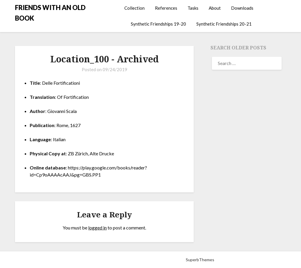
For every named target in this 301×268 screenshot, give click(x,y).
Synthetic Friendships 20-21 (224, 23)
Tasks (193, 8)
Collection (134, 8)
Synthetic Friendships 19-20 (158, 23)
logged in (97, 227)
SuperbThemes (200, 259)
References (166, 8)
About (215, 8)
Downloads (242, 8)
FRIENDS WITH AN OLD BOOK (50, 13)
